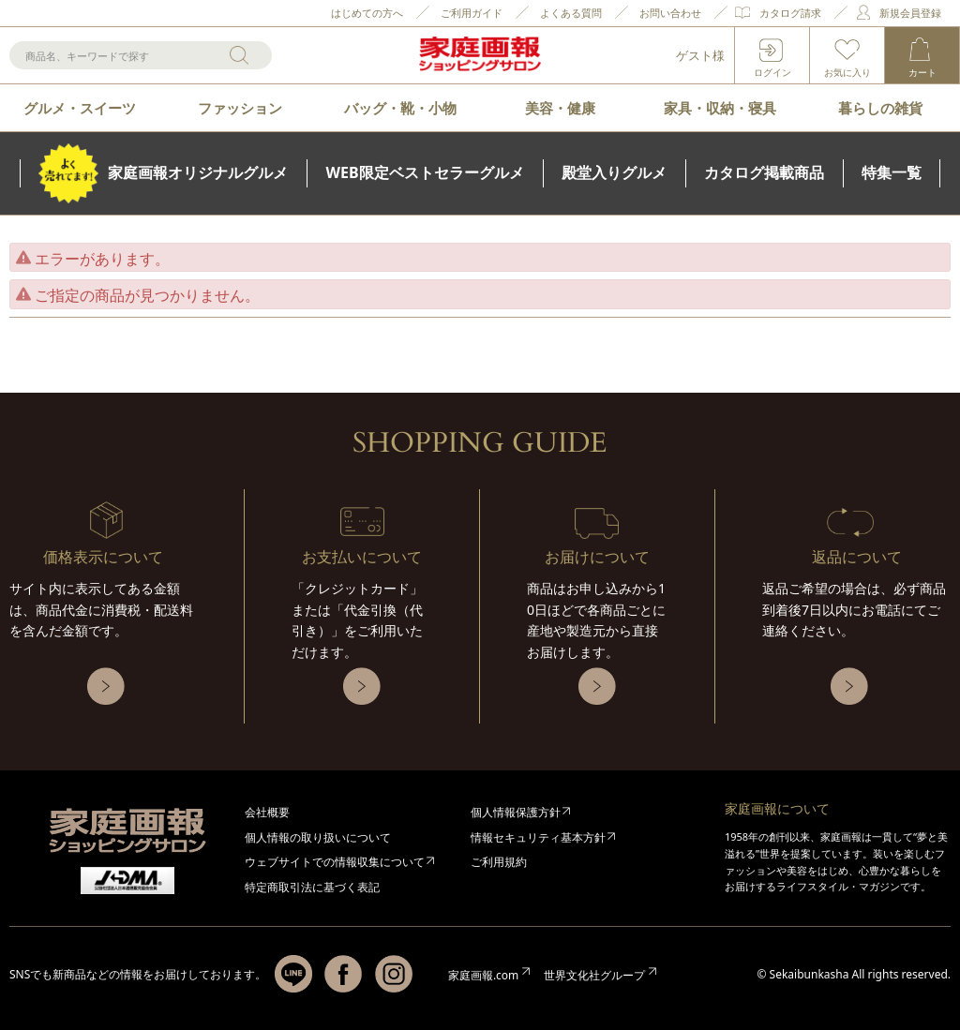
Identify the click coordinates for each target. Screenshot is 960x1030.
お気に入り (847, 72)
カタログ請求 (790, 13)
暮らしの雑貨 (880, 107)
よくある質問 (571, 13)
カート (922, 72)
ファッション (240, 107)
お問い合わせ (670, 13)
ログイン (772, 72)
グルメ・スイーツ (79, 107)
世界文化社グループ (594, 975)
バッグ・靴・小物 (400, 107)
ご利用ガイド (471, 13)
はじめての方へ (367, 13)
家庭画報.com (483, 975)
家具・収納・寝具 (720, 107)
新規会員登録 (910, 13)
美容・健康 (560, 107)
